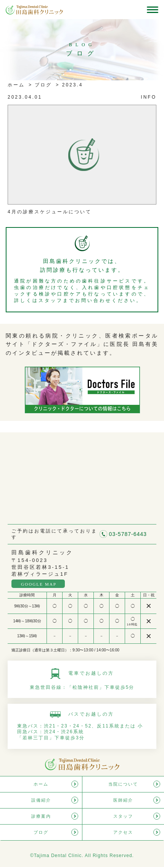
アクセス (123, 832)
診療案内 (41, 816)
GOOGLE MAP (38, 584)
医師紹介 (123, 800)
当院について (123, 784)
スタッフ (123, 816)
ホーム (16, 85)
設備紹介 (41, 800)
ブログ (42, 85)
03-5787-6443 (128, 534)
